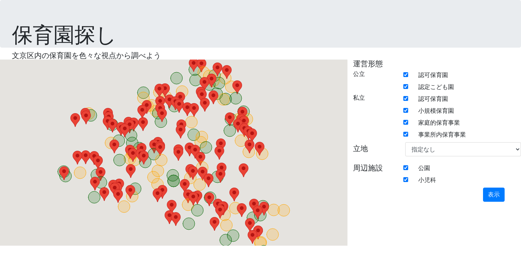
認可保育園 (433, 75)
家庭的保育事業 (439, 122)
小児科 (427, 180)
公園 (424, 168)
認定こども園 (436, 86)
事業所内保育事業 (442, 134)
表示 (494, 194)
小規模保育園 (436, 110)
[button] (100, 174)
